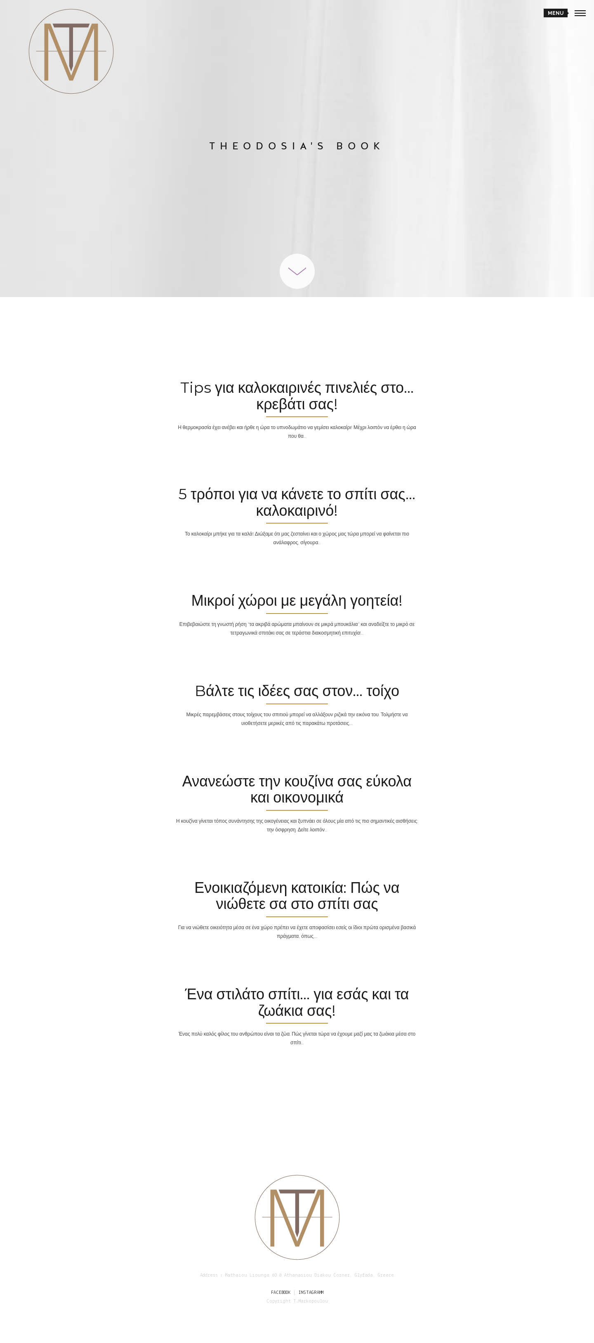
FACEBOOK (280, 1292)
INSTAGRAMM (310, 1292)
